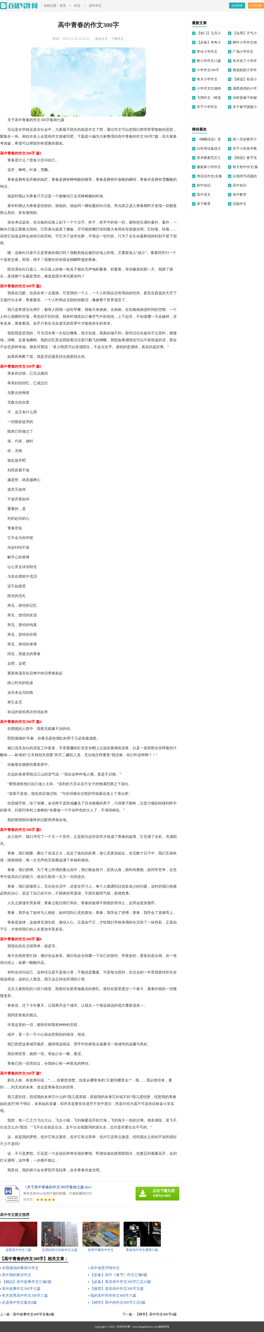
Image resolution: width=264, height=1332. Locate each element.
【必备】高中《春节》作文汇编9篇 (118, 1275)
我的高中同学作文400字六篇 (113, 1295)
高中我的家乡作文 (16, 1275)
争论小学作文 (207, 51)
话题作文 (240, 204)
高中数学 (240, 194)
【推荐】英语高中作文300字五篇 (117, 1289)
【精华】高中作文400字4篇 (156, 1314)
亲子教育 (204, 204)
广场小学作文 (243, 51)
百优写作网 (123, 1326)
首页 (63, 6)
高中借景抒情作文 (105, 1268)
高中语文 (204, 194)
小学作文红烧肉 (209, 88)
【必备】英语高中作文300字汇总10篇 (120, 1282)
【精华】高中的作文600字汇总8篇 (117, 1302)
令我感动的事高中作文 (20, 1268)
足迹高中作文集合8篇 (19, 1302)
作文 (77, 6)
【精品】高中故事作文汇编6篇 (27, 1282)
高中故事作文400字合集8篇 (33, 1314)
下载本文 (117, 39)
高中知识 (240, 185)
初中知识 (204, 185)
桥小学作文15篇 (209, 61)
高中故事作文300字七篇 (21, 1289)
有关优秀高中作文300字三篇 (25, 1295)
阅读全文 (101, 39)
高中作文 (95, 6)
